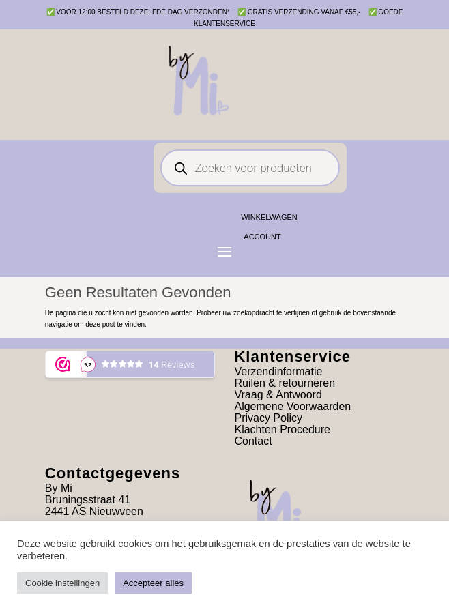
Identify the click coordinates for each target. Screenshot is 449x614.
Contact (253, 441)
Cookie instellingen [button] (62, 583)
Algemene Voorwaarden (292, 406)
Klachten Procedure (282, 429)
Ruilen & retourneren (284, 383)
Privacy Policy (268, 418)
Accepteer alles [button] (153, 583)
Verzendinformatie (278, 371)
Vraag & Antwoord (277, 394)
